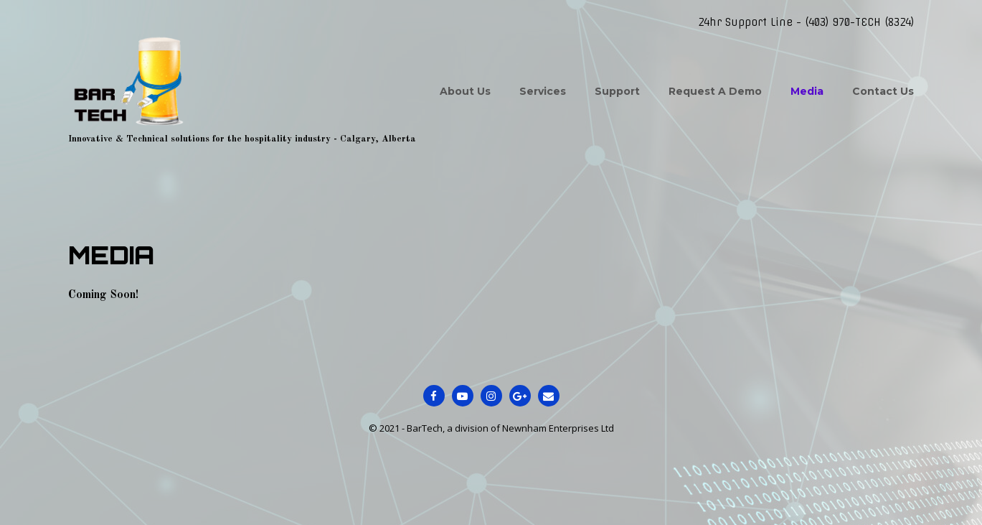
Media (806, 91)
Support (617, 91)
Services (542, 91)
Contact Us (883, 91)
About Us (465, 91)
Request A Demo (715, 91)
